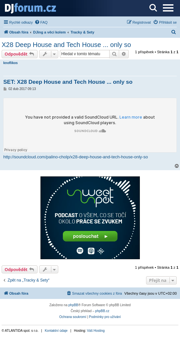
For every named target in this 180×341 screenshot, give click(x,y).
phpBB (73, 305)
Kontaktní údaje (56, 330)
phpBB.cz (102, 311)
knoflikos (10, 63)
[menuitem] (41, 22)
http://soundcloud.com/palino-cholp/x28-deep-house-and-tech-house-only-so (75, 156)
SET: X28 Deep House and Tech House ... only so (68, 82)
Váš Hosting (96, 330)
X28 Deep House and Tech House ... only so (66, 44)
